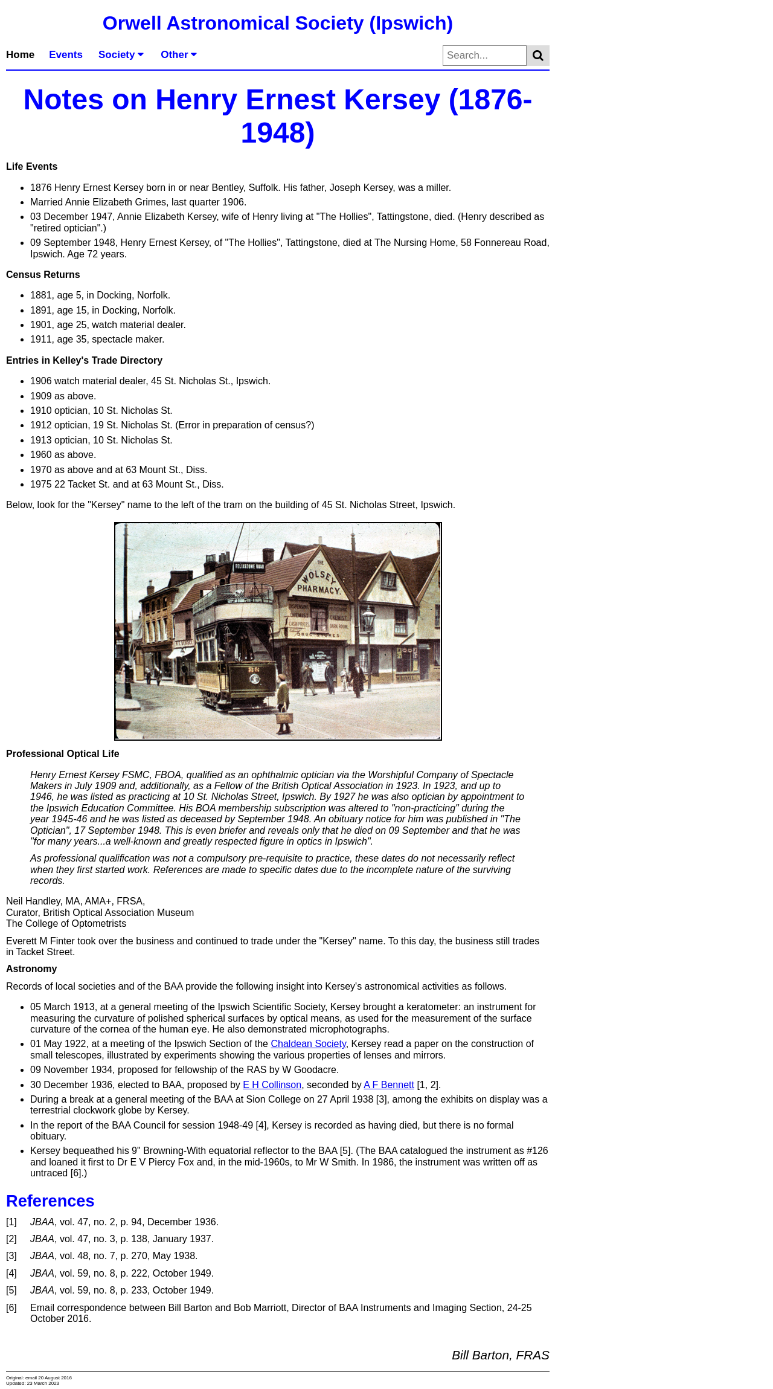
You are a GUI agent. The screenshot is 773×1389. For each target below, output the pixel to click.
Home (20, 54)
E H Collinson (272, 1085)
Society (121, 54)
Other (179, 54)
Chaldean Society (308, 1044)
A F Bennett (389, 1085)
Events (66, 54)
